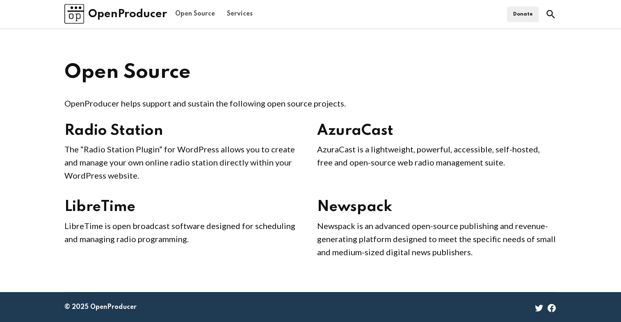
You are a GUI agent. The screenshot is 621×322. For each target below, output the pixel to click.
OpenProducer (127, 14)
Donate (523, 14)
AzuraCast (355, 130)
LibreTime (99, 207)
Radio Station (113, 130)
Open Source (195, 14)
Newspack (354, 207)
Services (240, 14)
